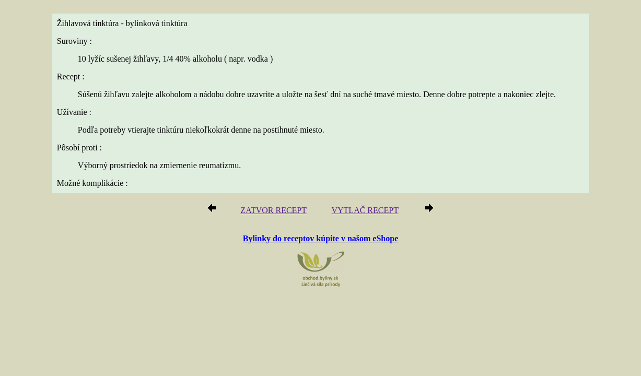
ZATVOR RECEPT (277, 211)
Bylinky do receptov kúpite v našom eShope (321, 238)
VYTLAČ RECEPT (361, 211)
